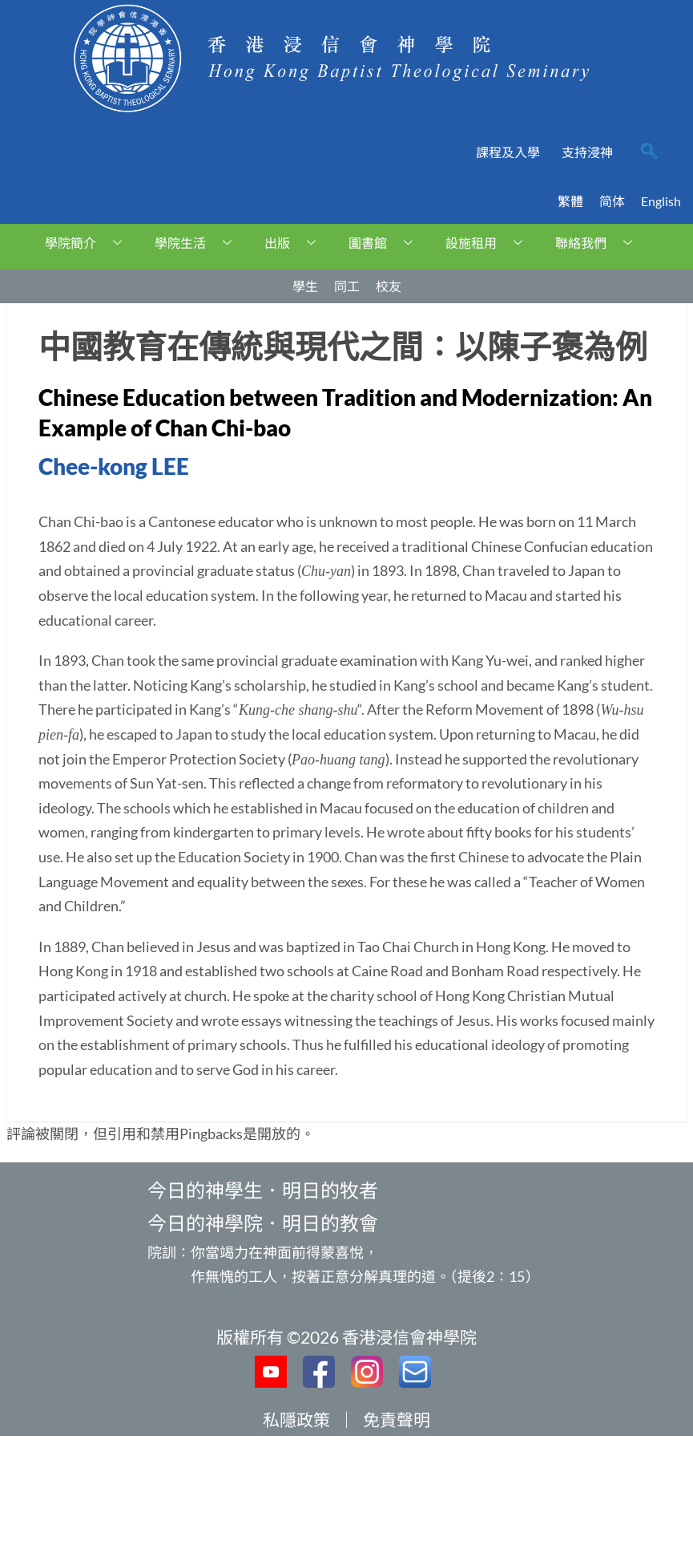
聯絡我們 (599, 242)
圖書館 (387, 242)
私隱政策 (296, 1419)
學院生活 (199, 242)
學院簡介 (89, 242)
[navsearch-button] (649, 152)
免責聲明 (396, 1419)
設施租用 (489, 242)
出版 (296, 242)
